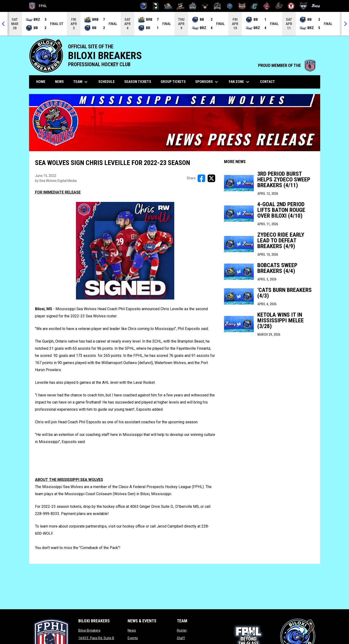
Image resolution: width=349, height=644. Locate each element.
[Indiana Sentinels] (192, 6)
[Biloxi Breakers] (143, 6)
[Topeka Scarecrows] (278, 6)
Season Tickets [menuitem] (137, 82)
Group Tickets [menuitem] (173, 82)
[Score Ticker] (174, 24)
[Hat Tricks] (180, 6)
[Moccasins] (205, 6)
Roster (182, 630)
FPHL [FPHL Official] (38, 6)
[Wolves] (303, 6)
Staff (181, 638)
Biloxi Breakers (89, 630)
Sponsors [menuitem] (207, 82)
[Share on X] (211, 178)
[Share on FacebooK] (201, 178)
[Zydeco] (315, 6)
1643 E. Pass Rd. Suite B (96, 638)
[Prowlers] (242, 6)
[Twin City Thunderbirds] (291, 6)
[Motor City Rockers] (217, 6)
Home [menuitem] (40, 82)
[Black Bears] (155, 6)
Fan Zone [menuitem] (239, 82)
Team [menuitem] (81, 82)
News (132, 630)
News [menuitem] (59, 82)
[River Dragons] (254, 6)
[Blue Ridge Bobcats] (168, 6)
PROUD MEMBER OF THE (286, 65)
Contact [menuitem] (267, 82)
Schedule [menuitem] (106, 82)
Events (133, 638)
